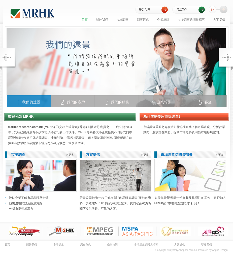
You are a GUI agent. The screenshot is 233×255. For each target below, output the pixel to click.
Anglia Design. (220, 250)
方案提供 (219, 19)
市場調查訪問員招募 (191, 19)
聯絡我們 (206, 244)
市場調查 (122, 19)
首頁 (85, 19)
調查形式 (143, 19)
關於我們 (102, 19)
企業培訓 (163, 19)
